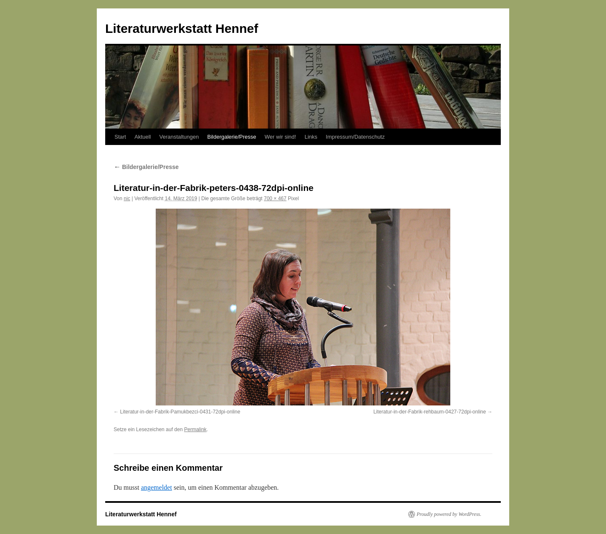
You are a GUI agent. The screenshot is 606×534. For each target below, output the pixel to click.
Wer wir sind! (280, 137)
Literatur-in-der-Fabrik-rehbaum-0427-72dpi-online (429, 412)
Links (311, 137)
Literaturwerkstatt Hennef (181, 28)
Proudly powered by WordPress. (449, 514)
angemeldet (156, 487)
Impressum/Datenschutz (355, 137)
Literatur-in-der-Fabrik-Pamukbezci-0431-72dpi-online (180, 412)
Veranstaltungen (179, 137)
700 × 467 (275, 198)
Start (120, 137)
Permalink (195, 429)
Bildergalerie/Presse (231, 137)
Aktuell (142, 137)
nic (127, 198)
